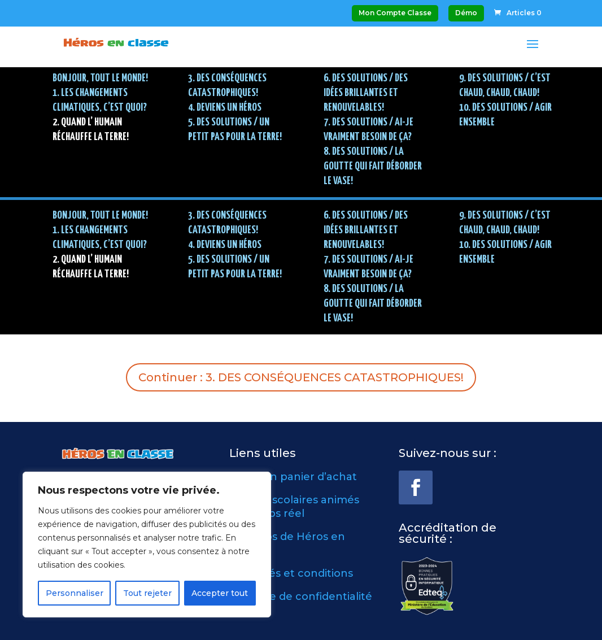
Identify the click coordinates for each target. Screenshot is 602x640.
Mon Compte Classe (395, 12)
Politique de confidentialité (300, 596)
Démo (466, 12)
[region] (147, 544)
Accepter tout (219, 593)
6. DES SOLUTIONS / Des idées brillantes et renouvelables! (366, 93)
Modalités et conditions (291, 573)
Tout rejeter (147, 593)
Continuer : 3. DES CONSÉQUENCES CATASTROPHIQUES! (301, 377)
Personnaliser (74, 593)
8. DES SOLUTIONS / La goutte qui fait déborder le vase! (373, 166)
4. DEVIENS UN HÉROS (224, 107)
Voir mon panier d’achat (293, 477)
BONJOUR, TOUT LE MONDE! (100, 78)
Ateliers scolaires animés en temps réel (294, 506)
